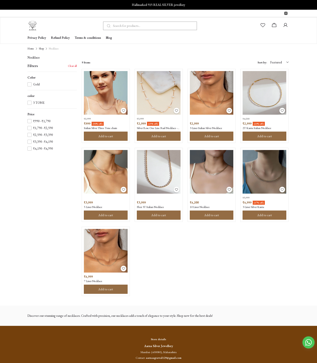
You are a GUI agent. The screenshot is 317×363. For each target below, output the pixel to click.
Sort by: (262, 62)
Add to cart (105, 136)
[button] (263, 26)
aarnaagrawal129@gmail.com (163, 359)
